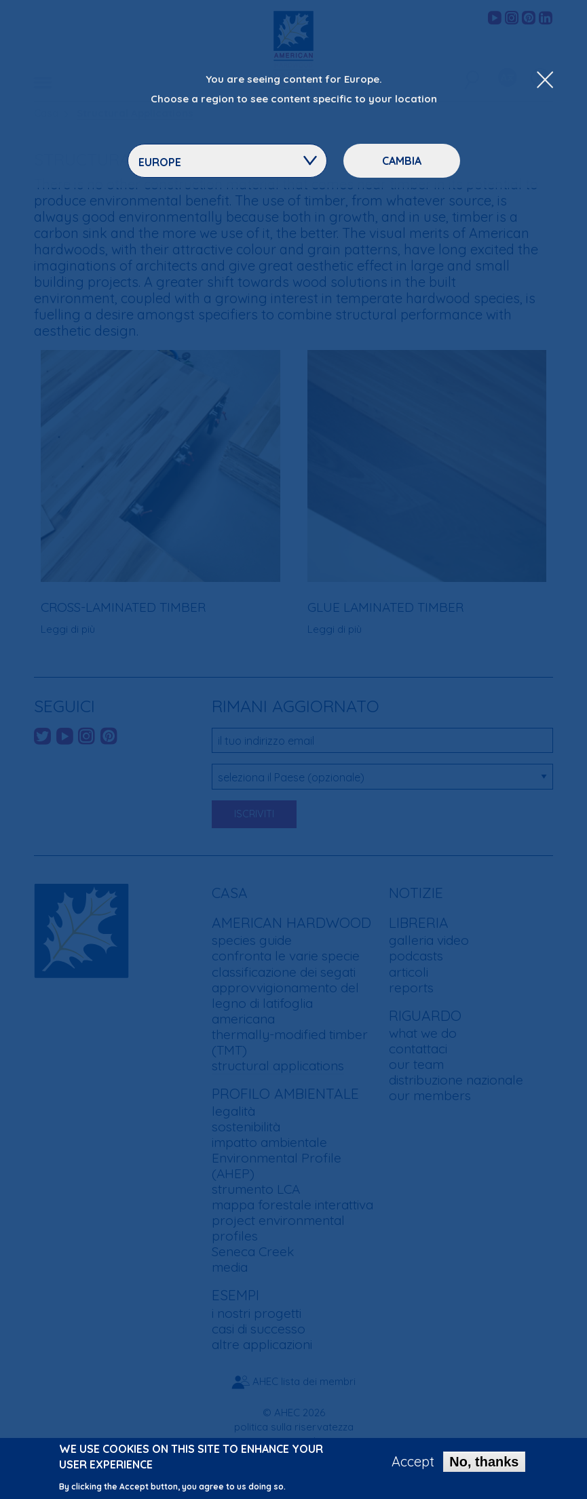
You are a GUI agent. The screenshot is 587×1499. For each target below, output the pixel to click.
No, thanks (483, 1464)
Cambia (401, 161)
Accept (413, 1464)
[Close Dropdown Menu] (544, 80)
